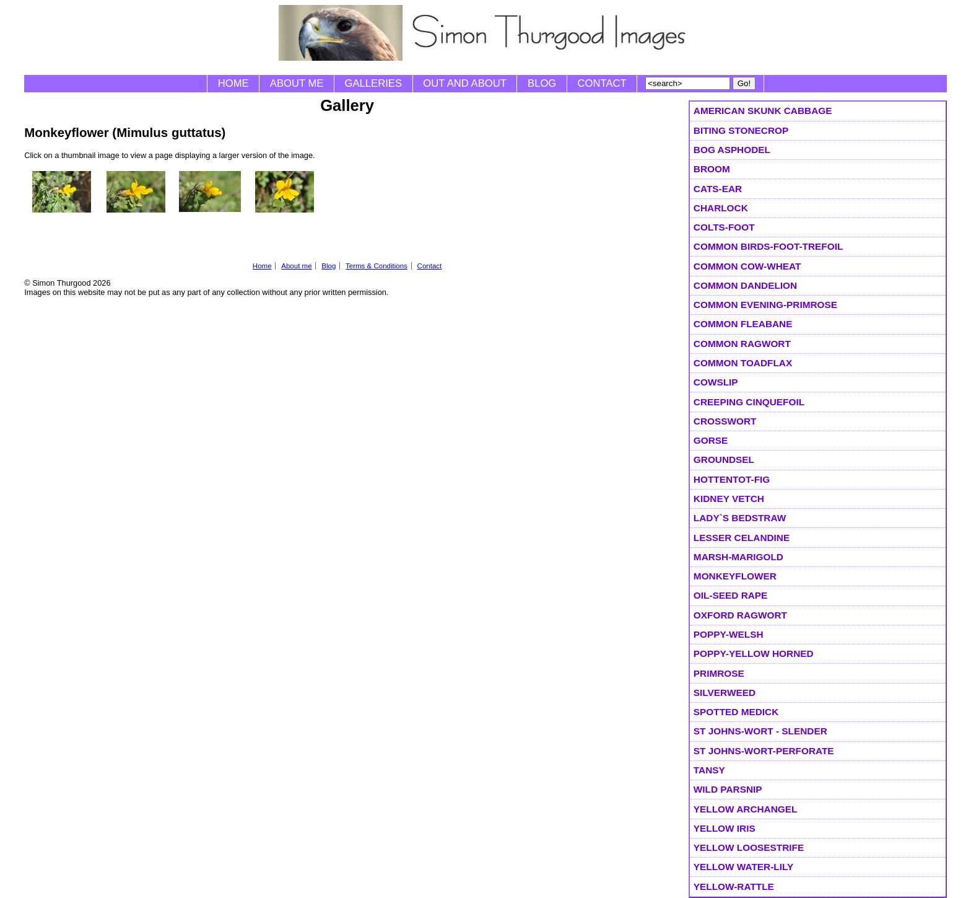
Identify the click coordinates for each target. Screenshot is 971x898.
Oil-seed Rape (730, 595)
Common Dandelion (745, 285)
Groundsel (724, 459)
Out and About (465, 83)
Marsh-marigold (738, 557)
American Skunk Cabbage (763, 110)
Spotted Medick (736, 712)
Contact (602, 83)
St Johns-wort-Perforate (764, 751)
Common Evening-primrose (765, 304)
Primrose (719, 673)
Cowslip (716, 382)
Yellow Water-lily (743, 866)
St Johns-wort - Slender (760, 731)
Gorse (711, 440)
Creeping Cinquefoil (749, 402)
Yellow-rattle (734, 886)
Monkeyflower (735, 576)
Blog (542, 83)
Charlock (721, 208)
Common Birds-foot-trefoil (768, 246)
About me (297, 83)
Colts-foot (724, 227)
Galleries (373, 83)
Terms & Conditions (376, 266)
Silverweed (724, 692)
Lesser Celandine (742, 537)
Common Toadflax (743, 363)
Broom (712, 169)
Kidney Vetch (729, 498)
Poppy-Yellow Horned (754, 653)
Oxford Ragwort (740, 615)
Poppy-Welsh (729, 634)
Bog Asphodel (732, 149)
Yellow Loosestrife (749, 847)
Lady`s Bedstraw (740, 518)
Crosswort (725, 421)
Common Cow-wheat (747, 266)
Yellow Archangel (746, 809)
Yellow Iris (724, 828)
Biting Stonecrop (741, 130)
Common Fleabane (743, 324)
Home (233, 83)
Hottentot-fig (732, 479)
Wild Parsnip (728, 789)
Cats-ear (718, 188)
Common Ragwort (742, 343)
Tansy (709, 770)
